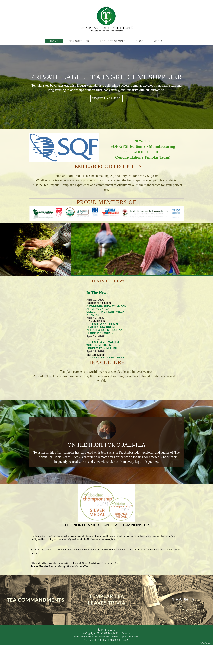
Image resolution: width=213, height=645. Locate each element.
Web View (205, 643)
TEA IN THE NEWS (107, 281)
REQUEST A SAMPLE (106, 98)
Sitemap (111, 630)
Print (102, 630)
